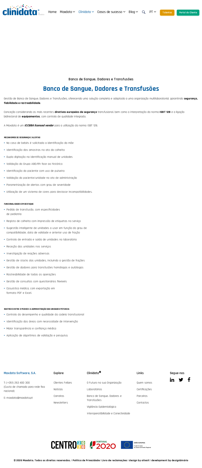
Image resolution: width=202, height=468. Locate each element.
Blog (133, 12)
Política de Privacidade (87, 460)
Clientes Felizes (63, 383)
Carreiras (59, 396)
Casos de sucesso (111, 12)
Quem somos (144, 383)
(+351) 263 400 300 (18, 383)
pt (152, 12)
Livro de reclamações (115, 460)
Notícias (58, 389)
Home (52, 12)
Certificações (144, 389)
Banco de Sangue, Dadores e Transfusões (104, 398)
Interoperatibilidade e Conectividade (108, 413)
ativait (146, 460)
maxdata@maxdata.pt (19, 398)
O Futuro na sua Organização (104, 383)
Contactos (143, 402)
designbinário (180, 460)
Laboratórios (94, 389)
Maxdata (67, 12)
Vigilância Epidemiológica (101, 407)
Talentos (167, 12)
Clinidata (86, 12)
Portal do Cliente (188, 12)
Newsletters (61, 402)
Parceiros (142, 396)
